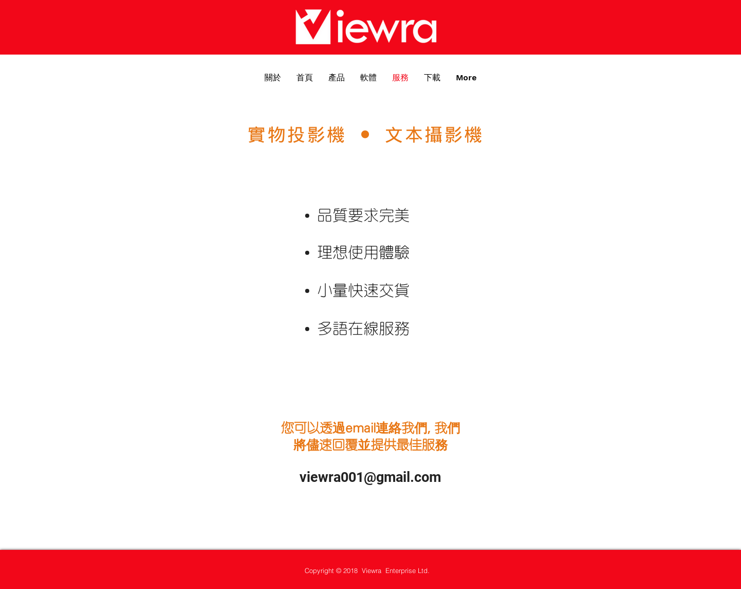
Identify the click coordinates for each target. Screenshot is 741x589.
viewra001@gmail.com (370, 477)
